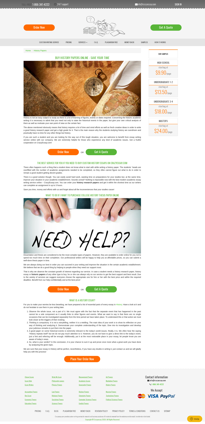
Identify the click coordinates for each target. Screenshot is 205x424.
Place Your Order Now (82, 359)
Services (82, 42)
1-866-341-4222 (40, 4)
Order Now (39, 27)
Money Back (129, 42)
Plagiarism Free (111, 42)
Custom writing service (49, 42)
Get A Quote (166, 27)
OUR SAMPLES (163, 54)
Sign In (178, 4)
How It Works (160, 42)
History (119, 304)
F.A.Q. (96, 42)
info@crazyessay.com (146, 4)
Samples (144, 42)
